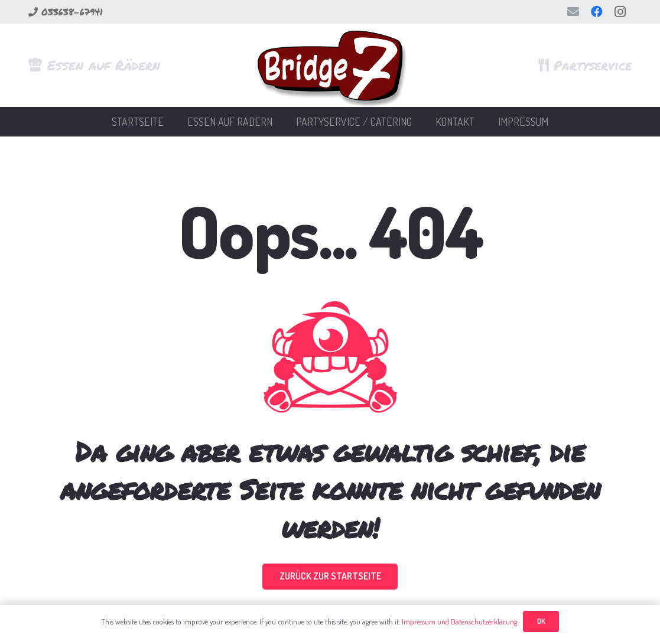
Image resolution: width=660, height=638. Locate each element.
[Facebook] (597, 12)
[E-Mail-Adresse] (573, 12)
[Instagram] (620, 12)
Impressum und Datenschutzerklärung (459, 621)
